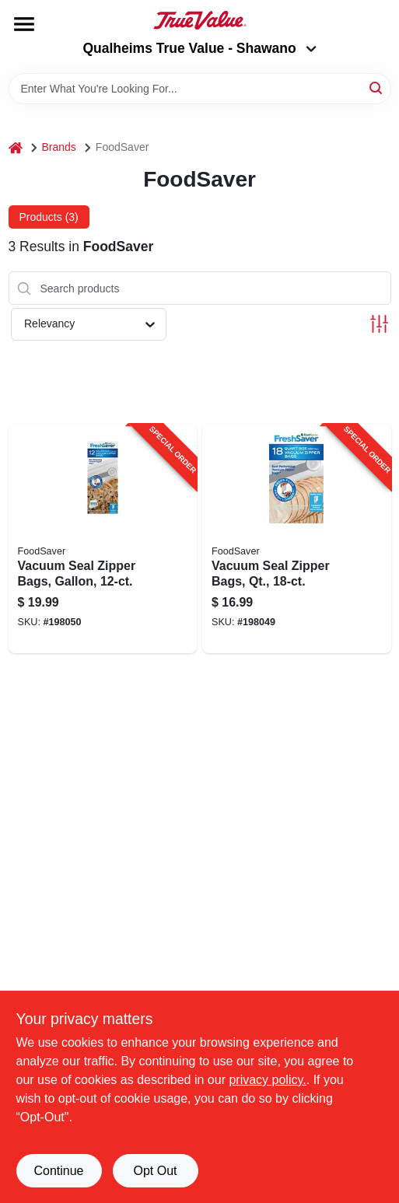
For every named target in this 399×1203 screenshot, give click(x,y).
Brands (59, 147)
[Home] (16, 147)
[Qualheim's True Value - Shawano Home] (200, 20)
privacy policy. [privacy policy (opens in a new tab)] (267, 1079)
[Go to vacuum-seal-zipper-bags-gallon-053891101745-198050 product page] (103, 539)
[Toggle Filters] (379, 324)
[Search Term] (200, 88)
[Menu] (24, 24)
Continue (58, 1170)
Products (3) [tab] (49, 217)
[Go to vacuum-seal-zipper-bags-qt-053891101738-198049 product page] (296, 539)
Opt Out (155, 1170)
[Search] (377, 87)
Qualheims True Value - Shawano (199, 48)
